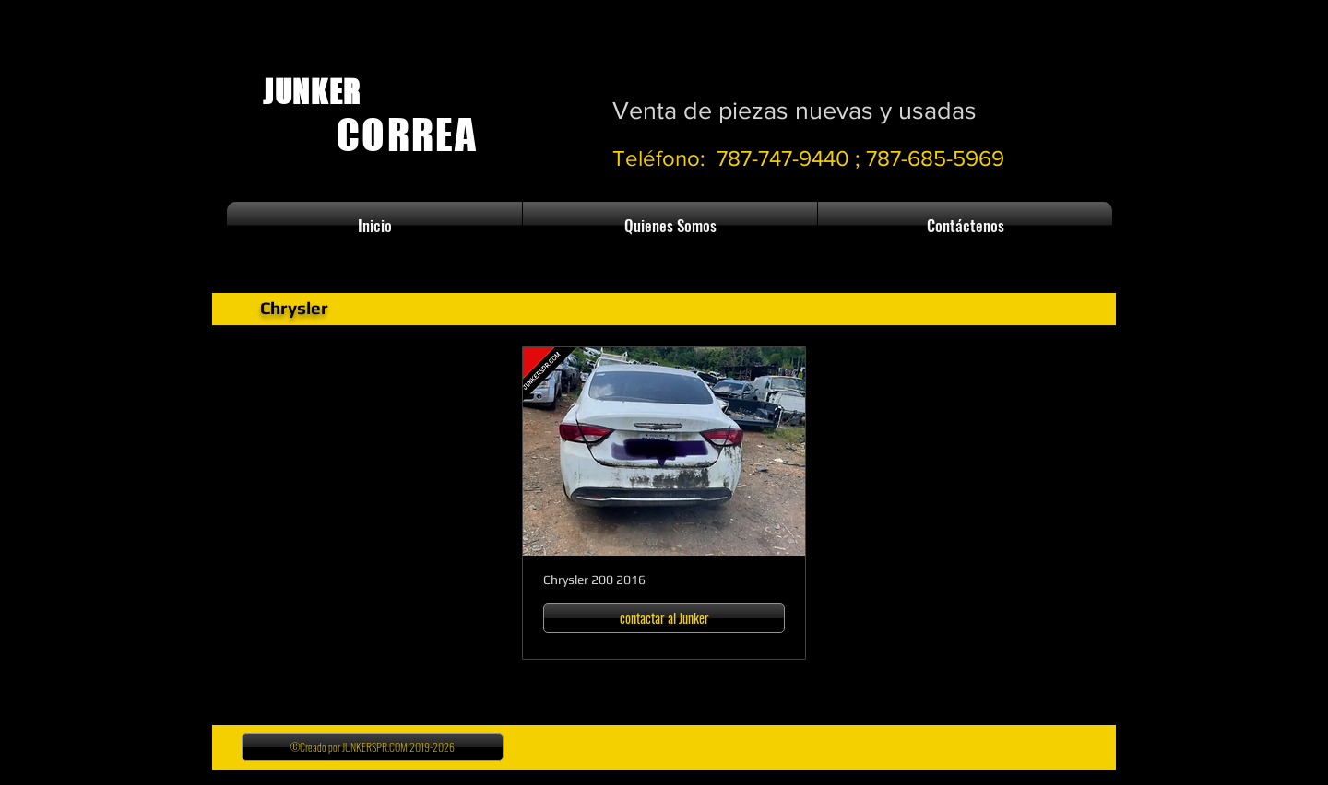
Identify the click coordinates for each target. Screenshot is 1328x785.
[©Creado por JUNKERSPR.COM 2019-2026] (373, 747)
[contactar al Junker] (664, 618)
